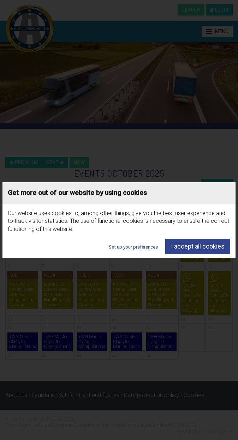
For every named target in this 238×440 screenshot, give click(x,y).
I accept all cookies (198, 246)
